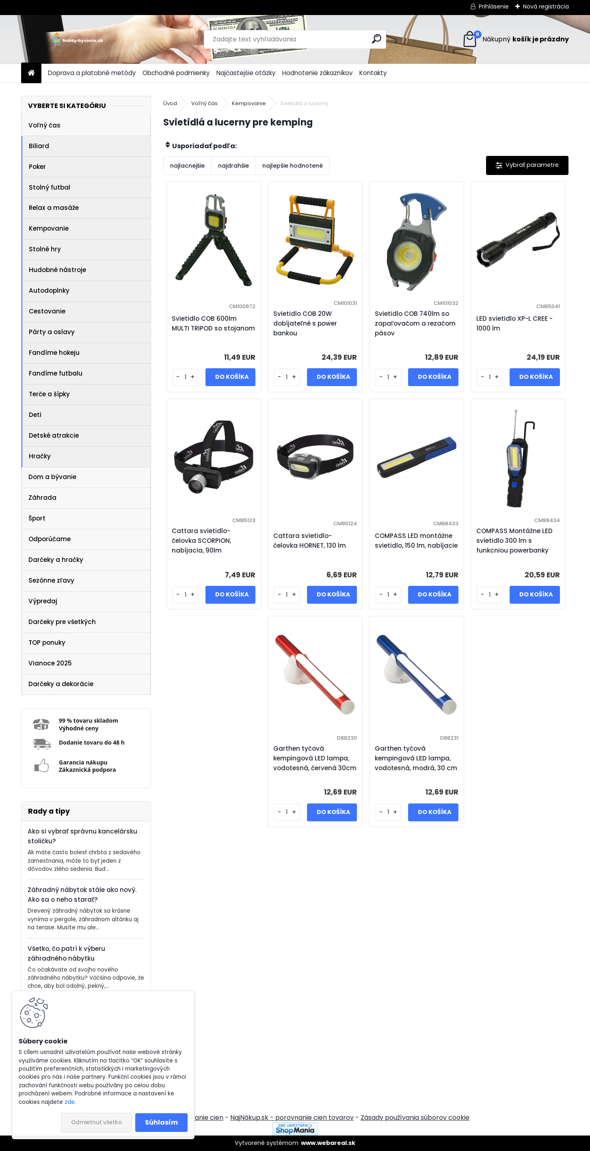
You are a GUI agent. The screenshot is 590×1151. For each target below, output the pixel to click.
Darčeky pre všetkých (62, 622)
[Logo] (77, 39)
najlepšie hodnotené (292, 166)
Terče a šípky (49, 394)
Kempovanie (49, 228)
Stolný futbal (49, 187)
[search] (376, 38)
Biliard (39, 146)
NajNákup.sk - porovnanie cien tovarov (292, 1117)
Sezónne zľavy (51, 580)
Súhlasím (161, 1122)
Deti (35, 414)
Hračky (40, 456)
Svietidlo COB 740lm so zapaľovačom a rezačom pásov (415, 323)
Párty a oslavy (52, 332)
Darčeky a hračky (55, 559)
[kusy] (185, 377)
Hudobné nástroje (57, 270)
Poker (37, 166)
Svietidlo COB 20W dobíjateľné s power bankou (305, 323)
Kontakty (373, 73)
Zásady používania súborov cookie (415, 1117)
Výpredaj (42, 601)
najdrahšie (233, 166)
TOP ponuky (46, 642)
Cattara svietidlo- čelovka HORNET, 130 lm (309, 540)
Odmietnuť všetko (96, 1122)
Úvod (170, 103)
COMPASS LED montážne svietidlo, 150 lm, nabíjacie (416, 540)
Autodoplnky (49, 290)
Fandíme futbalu (55, 373)
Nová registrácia (546, 6)
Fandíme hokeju (54, 352)
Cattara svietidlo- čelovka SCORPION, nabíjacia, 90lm (201, 541)
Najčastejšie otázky (246, 73)
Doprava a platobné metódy (92, 73)
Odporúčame (49, 539)
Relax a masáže (54, 207)
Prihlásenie (494, 6)
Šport (36, 518)
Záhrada (42, 497)
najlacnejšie (187, 166)
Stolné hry (45, 249)
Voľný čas (44, 125)
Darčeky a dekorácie (60, 684)
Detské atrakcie (54, 435)
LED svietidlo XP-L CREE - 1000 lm (514, 323)
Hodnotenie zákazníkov (317, 73)
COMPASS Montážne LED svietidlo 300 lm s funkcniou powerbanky (514, 541)
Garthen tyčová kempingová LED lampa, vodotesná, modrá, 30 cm (416, 758)
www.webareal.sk (328, 1143)
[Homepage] (31, 73)
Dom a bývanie (52, 477)
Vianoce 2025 (50, 663)
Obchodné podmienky (176, 73)
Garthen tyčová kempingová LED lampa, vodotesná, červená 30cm (315, 758)
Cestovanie (47, 311)
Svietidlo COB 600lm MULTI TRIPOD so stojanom (213, 323)
